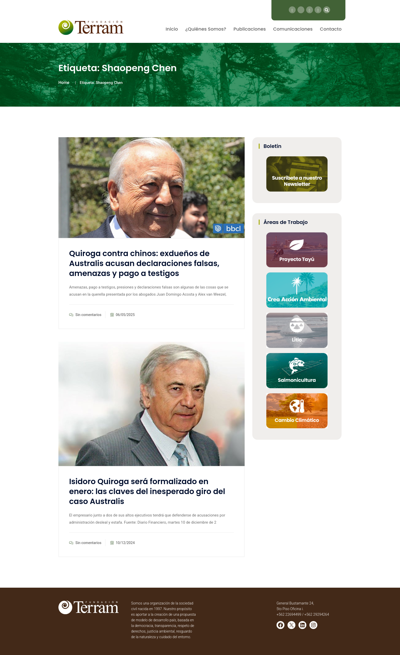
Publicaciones (249, 29)
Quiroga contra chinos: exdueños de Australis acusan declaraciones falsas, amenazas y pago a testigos (144, 263)
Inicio (172, 29)
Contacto (331, 29)
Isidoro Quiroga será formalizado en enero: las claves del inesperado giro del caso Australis (147, 491)
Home (63, 82)
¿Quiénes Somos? (205, 29)
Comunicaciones (293, 29)
